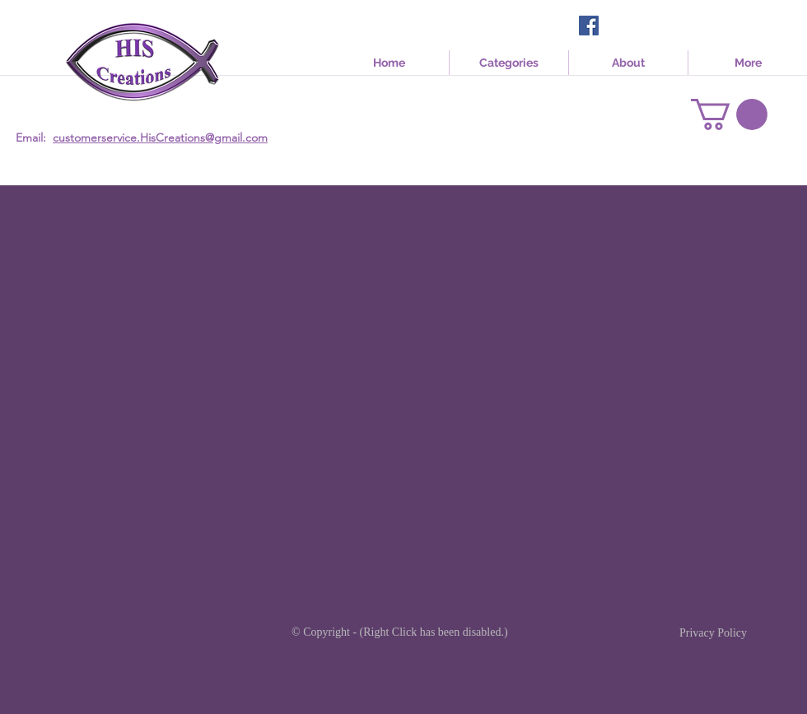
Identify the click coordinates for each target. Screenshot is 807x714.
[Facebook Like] (633, 27)
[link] (729, 114)
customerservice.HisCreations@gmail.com (160, 137)
